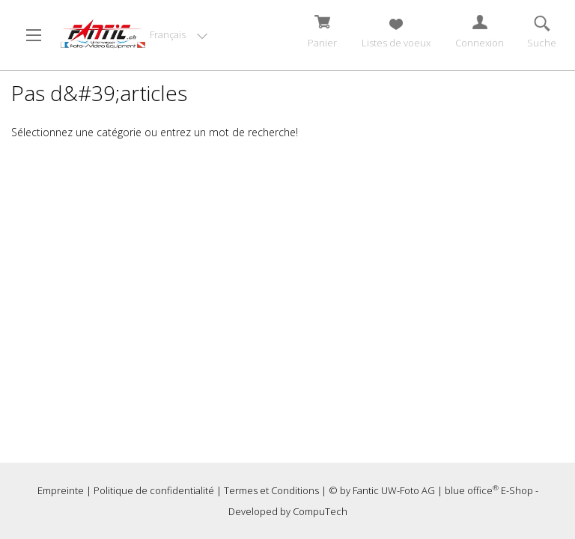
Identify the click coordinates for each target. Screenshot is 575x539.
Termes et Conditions (271, 490)
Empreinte (60, 490)
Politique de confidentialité (154, 490)
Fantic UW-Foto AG (394, 490)
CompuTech (320, 511)
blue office (472, 490)
